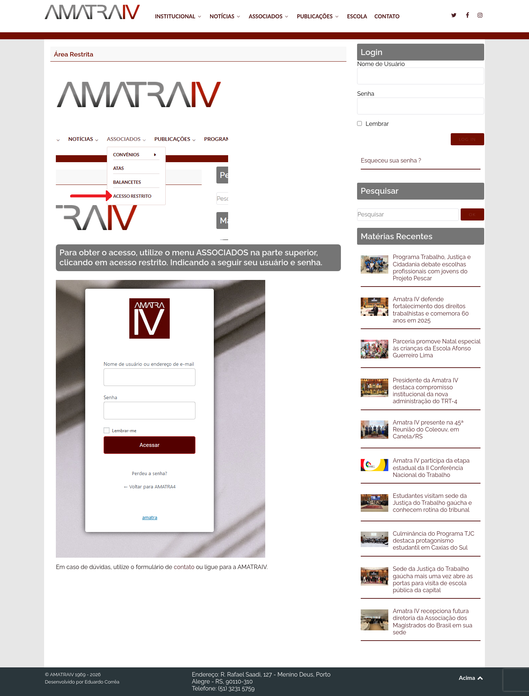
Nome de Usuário (381, 64)
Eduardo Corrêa (101, 682)
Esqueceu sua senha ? (391, 160)
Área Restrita (73, 54)
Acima (471, 677)
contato (184, 567)
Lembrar (377, 123)
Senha (365, 93)
